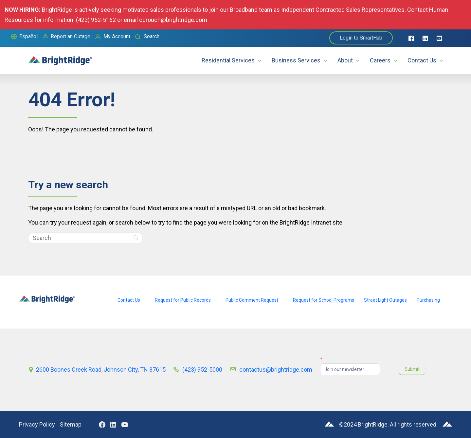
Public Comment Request (252, 300)
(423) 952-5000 (202, 369)
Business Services (296, 60)
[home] (60, 57)
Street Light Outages (385, 300)
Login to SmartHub (361, 38)
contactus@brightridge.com (275, 369)
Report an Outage (70, 36)
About (345, 60)
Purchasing (428, 300)
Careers (380, 60)
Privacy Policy (37, 424)
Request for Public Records (183, 300)
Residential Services (228, 60)
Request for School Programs (323, 300)
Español (28, 36)
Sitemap (71, 424)
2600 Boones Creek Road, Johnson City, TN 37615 (101, 369)
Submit (412, 369)
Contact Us (422, 60)
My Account (116, 36)
